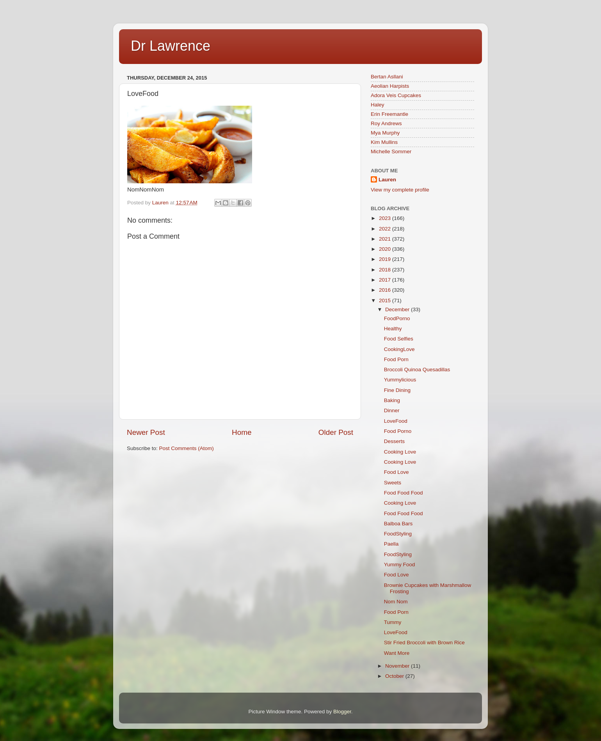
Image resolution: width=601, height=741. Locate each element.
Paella (391, 544)
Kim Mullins (384, 142)
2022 (385, 229)
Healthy (393, 329)
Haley (377, 105)
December (398, 309)
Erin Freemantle (389, 114)
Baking (392, 400)
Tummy (393, 622)
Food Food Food (403, 493)
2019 (385, 259)
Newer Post (146, 432)
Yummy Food (399, 564)
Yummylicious (400, 380)
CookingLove (399, 349)
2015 (385, 300)
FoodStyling (398, 534)
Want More (397, 653)
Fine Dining (397, 390)
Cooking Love (400, 452)
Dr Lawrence (170, 46)
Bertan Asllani (387, 77)
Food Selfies (398, 339)
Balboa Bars (398, 523)
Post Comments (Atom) (186, 448)
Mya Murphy (385, 133)
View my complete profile (400, 190)
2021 (385, 239)
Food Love (396, 472)
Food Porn (396, 359)
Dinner (392, 410)
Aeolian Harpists (390, 86)
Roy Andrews (386, 123)
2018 (385, 270)
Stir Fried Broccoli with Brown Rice (424, 642)
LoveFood (395, 421)
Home (241, 432)
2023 (385, 218)
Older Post (335, 432)
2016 (385, 290)
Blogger (342, 711)
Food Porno (398, 431)
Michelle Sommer (391, 151)
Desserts (394, 441)
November (398, 666)
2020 (385, 249)
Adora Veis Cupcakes (396, 95)
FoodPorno (397, 318)
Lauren (387, 180)
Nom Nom (396, 601)
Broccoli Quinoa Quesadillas (417, 369)
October (395, 676)
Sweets (392, 483)
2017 (385, 280)
